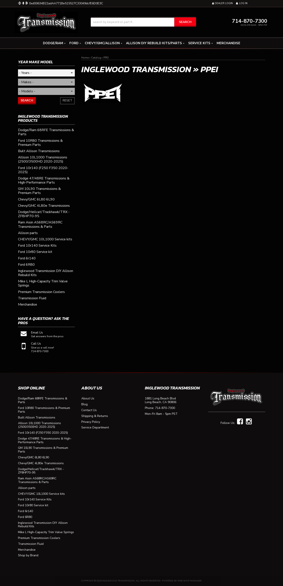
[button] (143, 22)
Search (27, 100)
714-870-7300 (165, 408)
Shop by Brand (28, 555)
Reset (67, 100)
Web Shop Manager (189, 580)
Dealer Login (222, 3)
